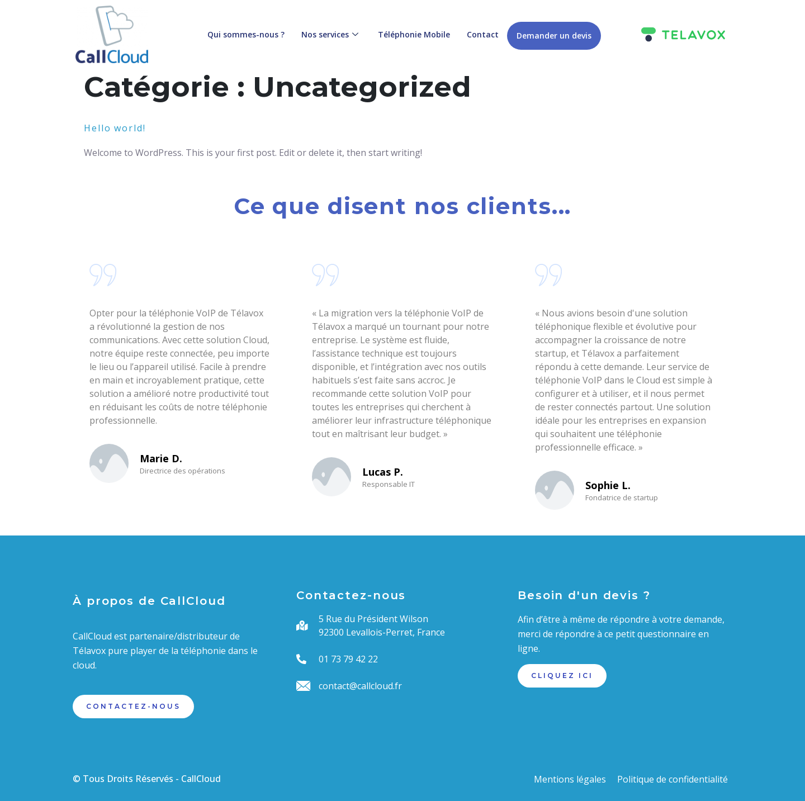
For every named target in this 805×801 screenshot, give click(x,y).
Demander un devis (554, 35)
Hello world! (115, 128)
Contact (483, 34)
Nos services (331, 34)
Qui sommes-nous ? (246, 34)
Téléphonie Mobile (414, 34)
